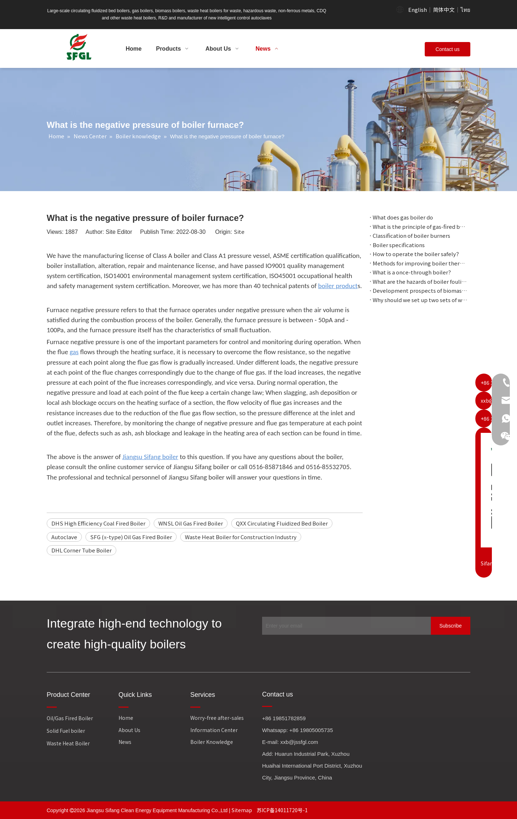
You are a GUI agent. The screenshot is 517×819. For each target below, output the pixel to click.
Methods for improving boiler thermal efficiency (420, 263)
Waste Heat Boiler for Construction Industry (241, 537)
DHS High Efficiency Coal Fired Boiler (98, 523)
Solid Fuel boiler (66, 730)
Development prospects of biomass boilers (420, 290)
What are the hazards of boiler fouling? (420, 281)
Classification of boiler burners (411, 235)
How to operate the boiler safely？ (417, 254)
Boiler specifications (399, 245)
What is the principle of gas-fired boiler (420, 226)
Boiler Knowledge (211, 741)
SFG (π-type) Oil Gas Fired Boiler (131, 537)
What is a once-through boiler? (412, 272)
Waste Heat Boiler (68, 743)
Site (239, 231)
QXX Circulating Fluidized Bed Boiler (282, 523)
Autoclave (64, 537)
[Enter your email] (344, 626)
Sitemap (242, 810)
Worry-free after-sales (217, 717)
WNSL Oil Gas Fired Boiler (190, 523)
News (124, 741)
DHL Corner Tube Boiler (81, 550)
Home (125, 717)
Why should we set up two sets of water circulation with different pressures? (420, 300)
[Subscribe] (450, 626)
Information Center (214, 730)
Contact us (448, 49)
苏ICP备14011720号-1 (282, 810)
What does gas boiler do (403, 217)
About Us (129, 730)
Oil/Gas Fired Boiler (70, 718)
